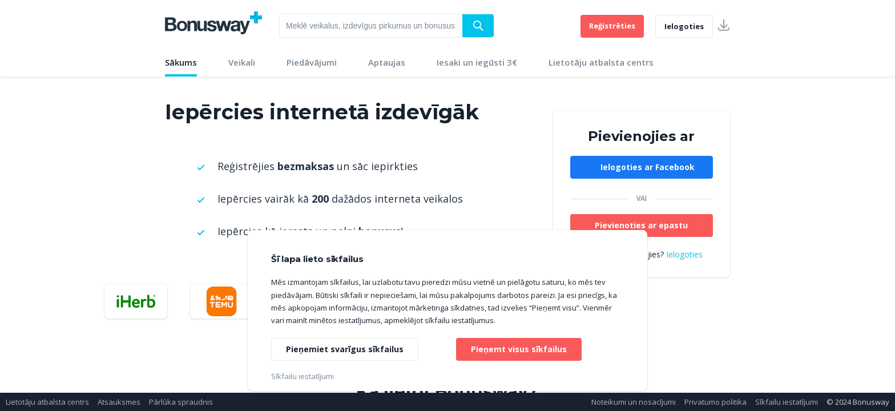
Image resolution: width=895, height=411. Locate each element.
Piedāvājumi (312, 62)
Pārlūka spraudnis (181, 402)
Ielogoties (684, 26)
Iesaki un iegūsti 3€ (477, 62)
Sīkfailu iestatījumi (786, 402)
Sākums (181, 62)
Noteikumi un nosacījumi (633, 402)
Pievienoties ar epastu (641, 225)
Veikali (241, 62)
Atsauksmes (119, 402)
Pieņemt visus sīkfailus (519, 349)
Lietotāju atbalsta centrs (601, 62)
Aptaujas (386, 62)
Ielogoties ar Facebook (647, 167)
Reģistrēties (612, 26)
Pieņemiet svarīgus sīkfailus (345, 349)
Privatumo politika (715, 402)
